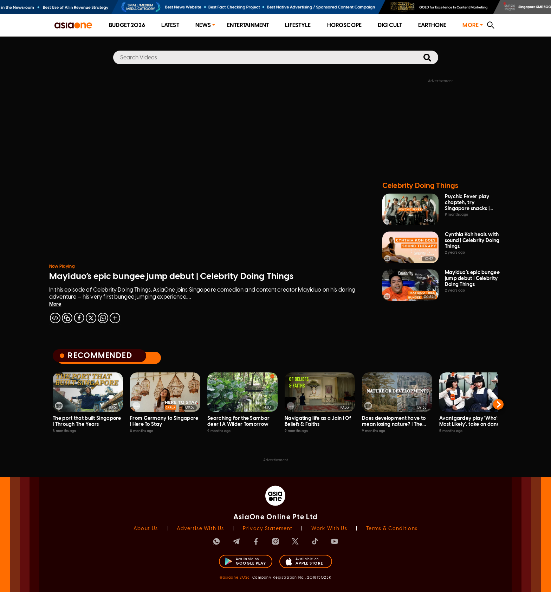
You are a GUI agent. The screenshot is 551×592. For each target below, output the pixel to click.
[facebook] (79, 318)
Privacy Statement (267, 529)
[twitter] (91, 318)
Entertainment (248, 25)
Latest (170, 25)
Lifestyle (298, 25)
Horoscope (344, 25)
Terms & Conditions (391, 529)
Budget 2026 (127, 25)
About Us (146, 529)
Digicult (390, 25)
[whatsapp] (103, 318)
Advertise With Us (200, 529)
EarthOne (432, 25)
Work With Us (329, 529)
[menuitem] (127, 25)
